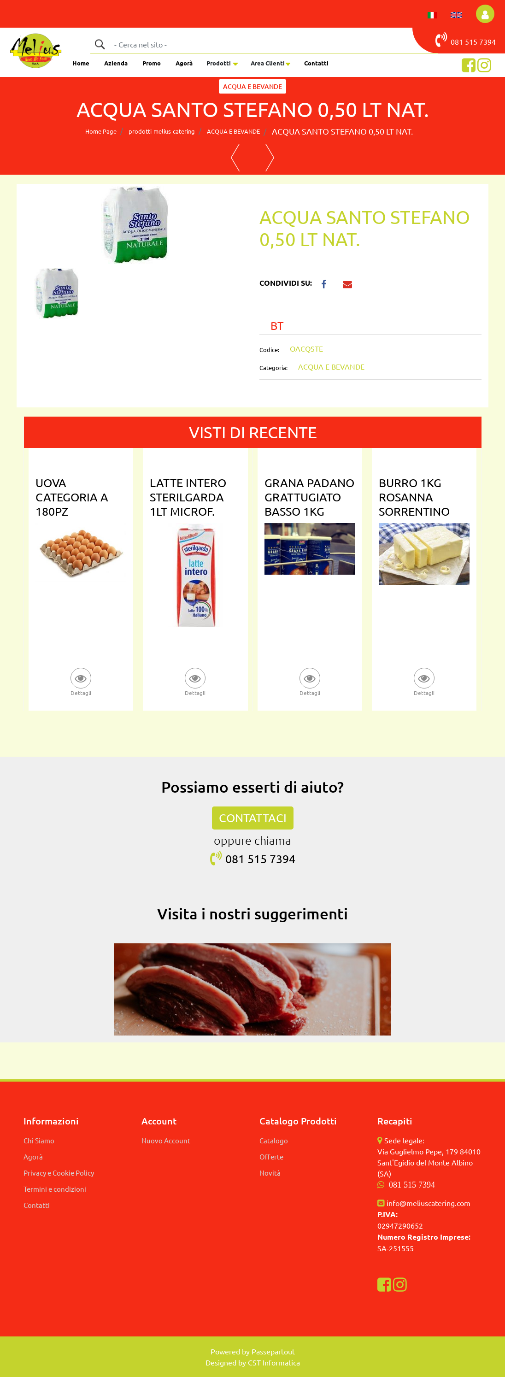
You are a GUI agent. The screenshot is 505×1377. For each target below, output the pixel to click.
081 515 (457, 39)
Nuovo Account (165, 1140)
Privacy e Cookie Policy (58, 1172)
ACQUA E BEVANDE (233, 131)
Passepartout (273, 1351)
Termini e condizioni (54, 1188)
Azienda (116, 63)
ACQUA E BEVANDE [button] (252, 86)
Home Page (101, 131)
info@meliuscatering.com (428, 1202)
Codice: (269, 349)
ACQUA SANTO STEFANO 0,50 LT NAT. (342, 131)
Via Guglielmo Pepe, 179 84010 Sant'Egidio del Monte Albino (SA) (429, 1162)
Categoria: (273, 367)
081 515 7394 (412, 1185)
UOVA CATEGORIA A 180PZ (71, 497)
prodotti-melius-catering (162, 131)
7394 (487, 41)
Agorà (184, 63)
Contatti (316, 63)
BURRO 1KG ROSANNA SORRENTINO (414, 497)
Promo (151, 63)
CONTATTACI (253, 818)
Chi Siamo (38, 1140)
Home (80, 63)
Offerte (271, 1156)
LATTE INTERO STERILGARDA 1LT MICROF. (188, 497)
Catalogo (273, 1140)
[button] (485, 14)
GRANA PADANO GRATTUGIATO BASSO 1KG (309, 497)
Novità (270, 1172)
